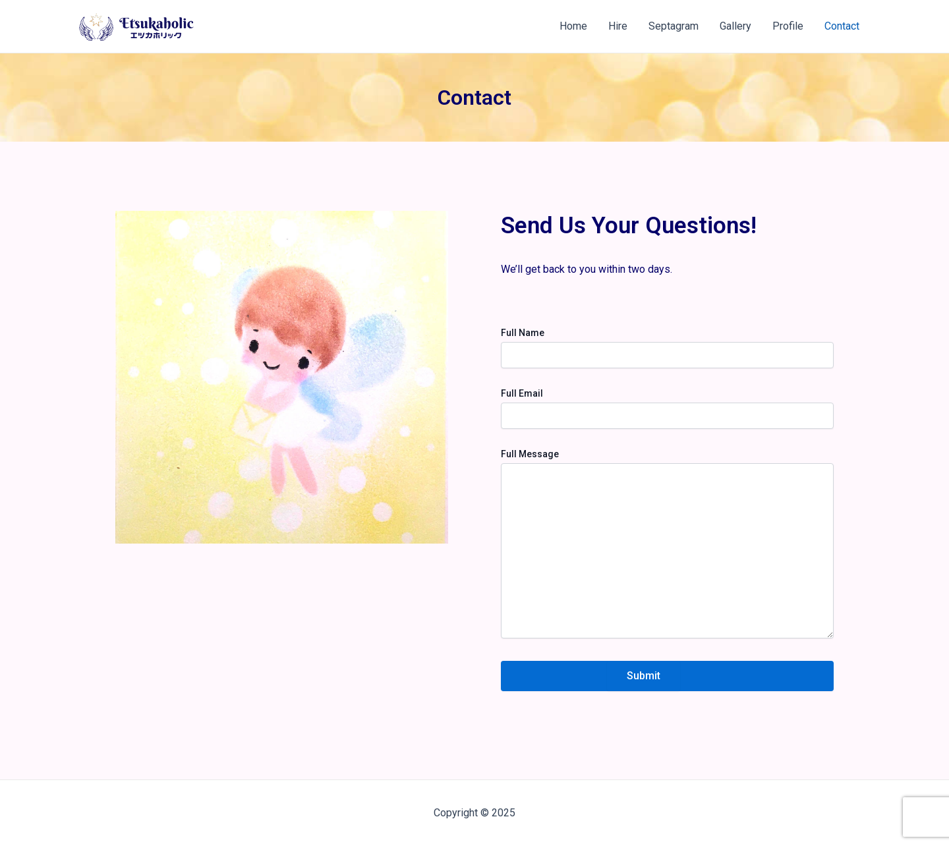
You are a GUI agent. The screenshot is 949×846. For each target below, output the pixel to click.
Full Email (522, 393)
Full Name (522, 332)
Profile (787, 26)
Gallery (735, 26)
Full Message (530, 454)
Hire (617, 26)
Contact (841, 26)
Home (573, 26)
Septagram (673, 26)
